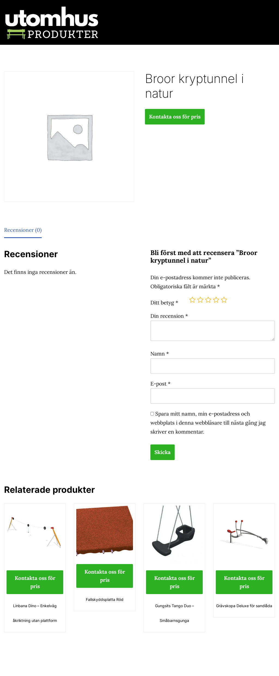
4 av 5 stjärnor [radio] (216, 300)
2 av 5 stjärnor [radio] (200, 300)
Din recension (169, 316)
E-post (160, 383)
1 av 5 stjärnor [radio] (192, 300)
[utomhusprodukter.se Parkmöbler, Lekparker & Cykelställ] (51, 22)
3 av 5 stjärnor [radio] (208, 300)
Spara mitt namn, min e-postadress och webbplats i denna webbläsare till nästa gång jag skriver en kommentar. (208, 422)
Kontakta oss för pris (175, 116)
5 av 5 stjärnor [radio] (224, 300)
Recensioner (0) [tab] (23, 230)
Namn (159, 353)
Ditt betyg (164, 302)
